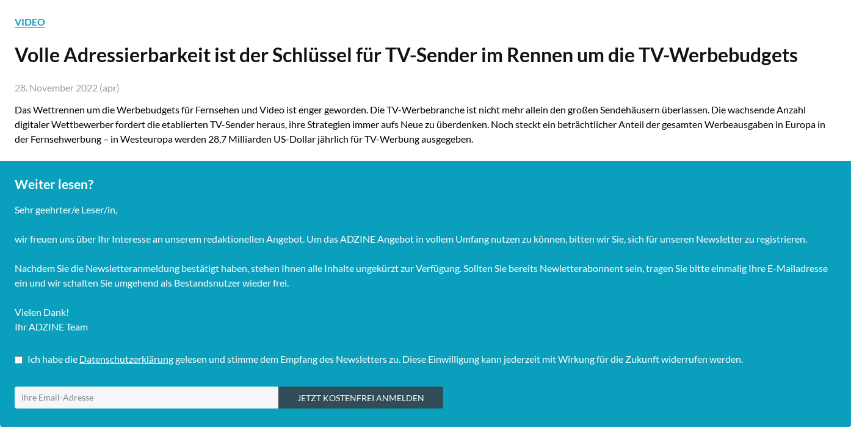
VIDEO (30, 21)
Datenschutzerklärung (126, 359)
